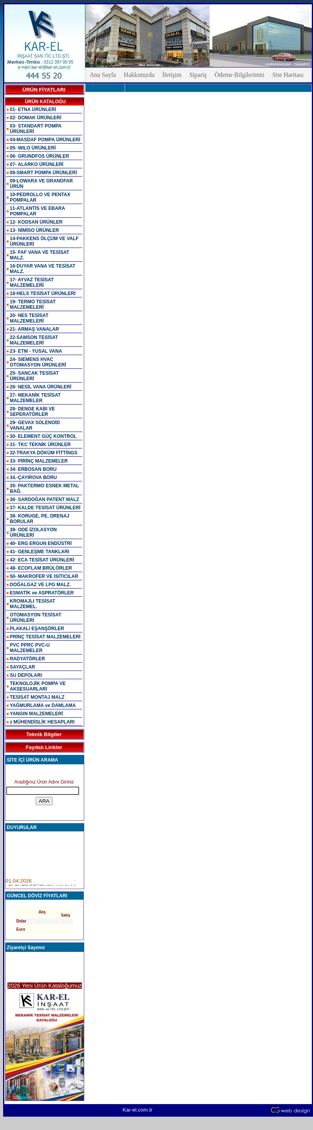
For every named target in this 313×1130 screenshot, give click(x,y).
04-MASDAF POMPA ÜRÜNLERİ (45, 139)
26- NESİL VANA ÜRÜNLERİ (40, 387)
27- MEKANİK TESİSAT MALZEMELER (35, 397)
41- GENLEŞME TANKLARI (39, 551)
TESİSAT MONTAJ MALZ (37, 697)
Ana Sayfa (103, 74)
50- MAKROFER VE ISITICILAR (44, 576)
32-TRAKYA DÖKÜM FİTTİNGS (43, 453)
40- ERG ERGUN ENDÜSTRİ (41, 543)
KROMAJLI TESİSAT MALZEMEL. (32, 603)
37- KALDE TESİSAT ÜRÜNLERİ (45, 507)
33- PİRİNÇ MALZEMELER (39, 461)
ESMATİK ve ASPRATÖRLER (42, 593)
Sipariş (197, 74)
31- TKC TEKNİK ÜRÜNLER (40, 444)
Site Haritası (288, 74)
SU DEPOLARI (26, 675)
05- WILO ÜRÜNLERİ (33, 148)
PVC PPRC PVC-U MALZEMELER (30, 647)
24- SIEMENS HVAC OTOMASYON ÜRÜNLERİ (38, 362)
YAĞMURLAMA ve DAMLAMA (43, 705)
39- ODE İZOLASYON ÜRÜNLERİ (33, 532)
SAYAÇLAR (22, 667)
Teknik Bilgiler (44, 734)
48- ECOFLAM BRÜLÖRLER (41, 568)
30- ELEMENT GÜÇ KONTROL (43, 436)
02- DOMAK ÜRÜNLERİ (35, 117)
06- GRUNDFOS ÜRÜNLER (39, 156)
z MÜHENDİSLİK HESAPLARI (42, 722)
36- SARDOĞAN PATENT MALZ (44, 499)
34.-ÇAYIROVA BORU (33, 477)
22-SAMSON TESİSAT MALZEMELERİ (34, 340)
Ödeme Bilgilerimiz (240, 74)
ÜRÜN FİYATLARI (43, 90)
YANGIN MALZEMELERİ (36, 713)
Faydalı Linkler (43, 747)
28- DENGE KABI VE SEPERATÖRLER (32, 411)
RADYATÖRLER (27, 659)
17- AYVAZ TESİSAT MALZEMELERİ (32, 282)
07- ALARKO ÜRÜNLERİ (36, 164)
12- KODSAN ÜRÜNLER (36, 222)
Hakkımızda (139, 74)
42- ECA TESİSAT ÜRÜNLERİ (42, 560)
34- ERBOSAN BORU (33, 469)
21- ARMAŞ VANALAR (34, 329)
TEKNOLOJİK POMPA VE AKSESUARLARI (38, 686)
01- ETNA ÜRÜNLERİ (33, 109)
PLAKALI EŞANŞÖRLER (37, 628)
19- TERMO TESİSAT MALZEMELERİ (33, 304)
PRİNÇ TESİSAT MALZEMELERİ (45, 637)
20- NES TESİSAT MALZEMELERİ (29, 318)
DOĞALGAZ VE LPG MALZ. (40, 584)
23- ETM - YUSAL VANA (36, 351)
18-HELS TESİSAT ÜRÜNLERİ (43, 293)
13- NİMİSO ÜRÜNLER (34, 230)
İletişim (171, 74)
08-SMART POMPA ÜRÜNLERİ (43, 172)
